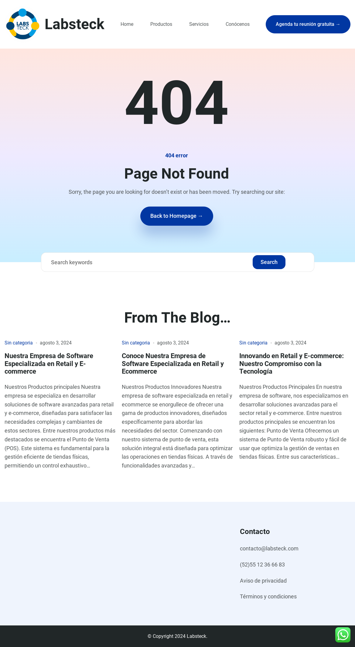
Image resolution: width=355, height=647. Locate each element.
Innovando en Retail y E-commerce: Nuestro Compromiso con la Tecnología (291, 363)
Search (269, 262)
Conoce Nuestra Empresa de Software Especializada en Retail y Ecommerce (173, 363)
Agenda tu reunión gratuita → (308, 24)
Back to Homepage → (176, 216)
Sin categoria (19, 343)
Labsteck (74, 24)
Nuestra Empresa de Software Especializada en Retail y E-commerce (49, 363)
